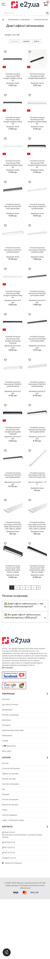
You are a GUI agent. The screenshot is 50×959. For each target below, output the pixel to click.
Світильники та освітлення (19, 20)
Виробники (6, 720)
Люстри (5, 763)
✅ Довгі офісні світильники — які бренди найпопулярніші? (23, 605)
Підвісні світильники (10, 774)
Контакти (6, 699)
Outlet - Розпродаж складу (13, 820)
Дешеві (26, 41)
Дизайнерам (7, 710)
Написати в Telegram (12, 863)
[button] (5, 52)
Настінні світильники (10, 784)
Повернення (7, 736)
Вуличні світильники (10, 805)
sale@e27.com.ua (9, 858)
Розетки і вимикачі (9, 815)
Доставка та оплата (10, 704)
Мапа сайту (6, 751)
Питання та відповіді (10, 715)
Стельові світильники (11, 768)
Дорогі (37, 41)
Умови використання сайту (13, 730)
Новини (5, 741)
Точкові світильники (10, 799)
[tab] (7, 952)
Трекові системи (9, 779)
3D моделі (6, 725)
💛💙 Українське (9, 746)
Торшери (5, 794)
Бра (3, 789)
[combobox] (25, 13)
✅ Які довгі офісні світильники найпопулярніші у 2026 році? (22, 616)
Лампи (4, 810)
